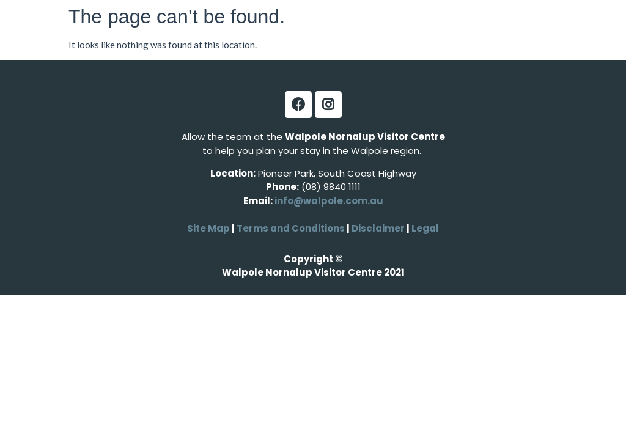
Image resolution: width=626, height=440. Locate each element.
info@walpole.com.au (328, 200)
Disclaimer (379, 228)
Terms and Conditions (291, 228)
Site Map (208, 228)
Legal (424, 228)
